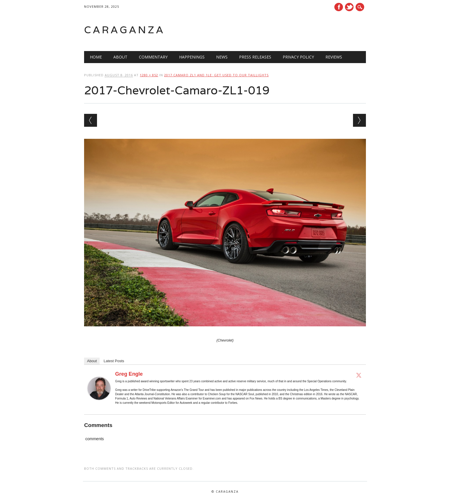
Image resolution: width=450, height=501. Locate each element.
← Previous (90, 120)
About (120, 57)
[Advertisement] (293, 29)
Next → (359, 120)
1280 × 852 (149, 75)
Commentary (153, 57)
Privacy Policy (298, 57)
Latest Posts (114, 361)
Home (96, 57)
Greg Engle (129, 374)
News (222, 57)
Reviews (333, 57)
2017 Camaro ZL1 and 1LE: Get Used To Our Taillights (216, 75)
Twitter (349, 7)
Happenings (192, 57)
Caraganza (124, 29)
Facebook (338, 7)
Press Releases (255, 57)
